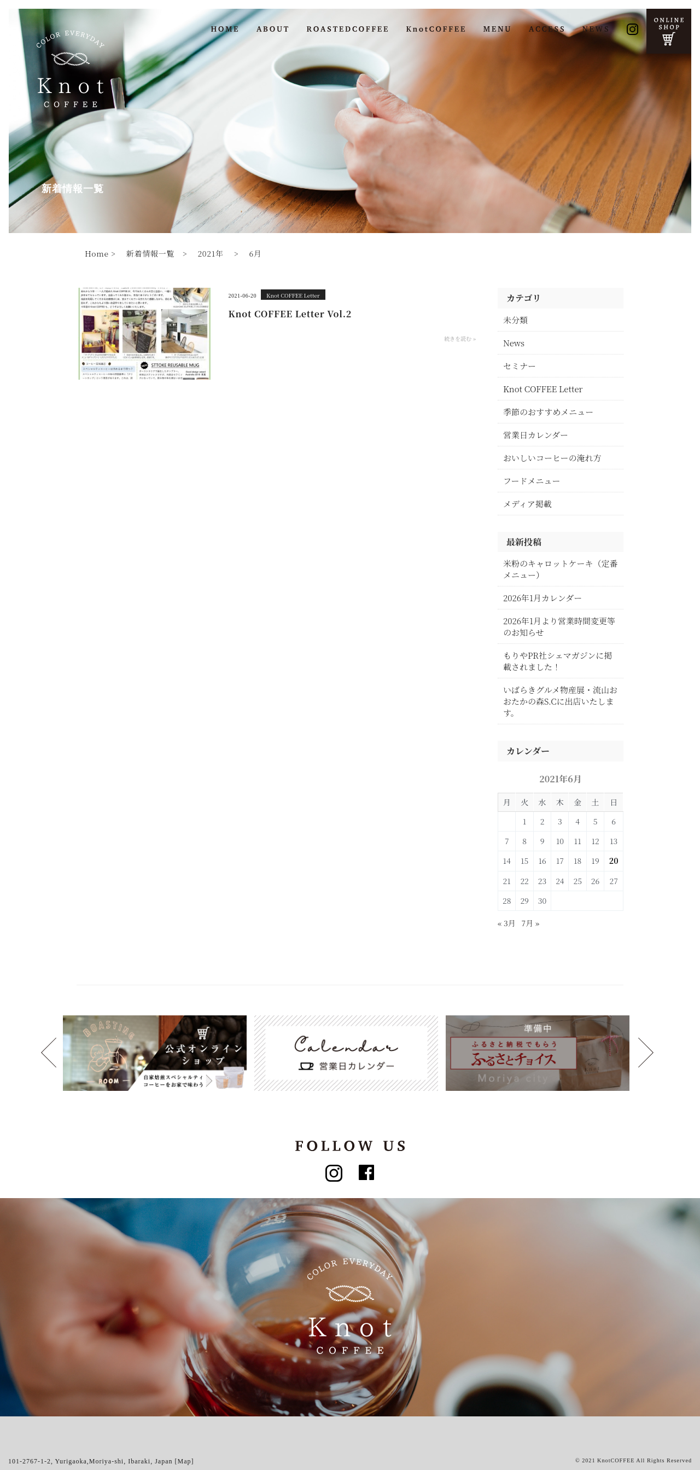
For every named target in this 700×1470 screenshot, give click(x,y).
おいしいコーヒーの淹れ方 (552, 457)
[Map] (184, 1461)
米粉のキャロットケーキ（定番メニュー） (560, 568)
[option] (158, 1053)
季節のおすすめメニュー (548, 411)
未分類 (515, 320)
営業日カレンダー (535, 434)
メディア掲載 (527, 503)
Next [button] (48, 1052)
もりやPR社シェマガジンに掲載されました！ (557, 660)
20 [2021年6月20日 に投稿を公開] (614, 860)
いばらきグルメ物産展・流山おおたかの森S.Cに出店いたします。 (560, 701)
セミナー (519, 365)
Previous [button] (646, 1052)
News (513, 342)
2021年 (210, 253)
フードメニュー (531, 480)
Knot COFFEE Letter (293, 295)
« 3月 (507, 922)
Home (97, 253)
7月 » (531, 922)
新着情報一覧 (150, 253)
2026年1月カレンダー (542, 597)
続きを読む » (460, 338)
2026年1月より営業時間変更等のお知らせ (559, 626)
